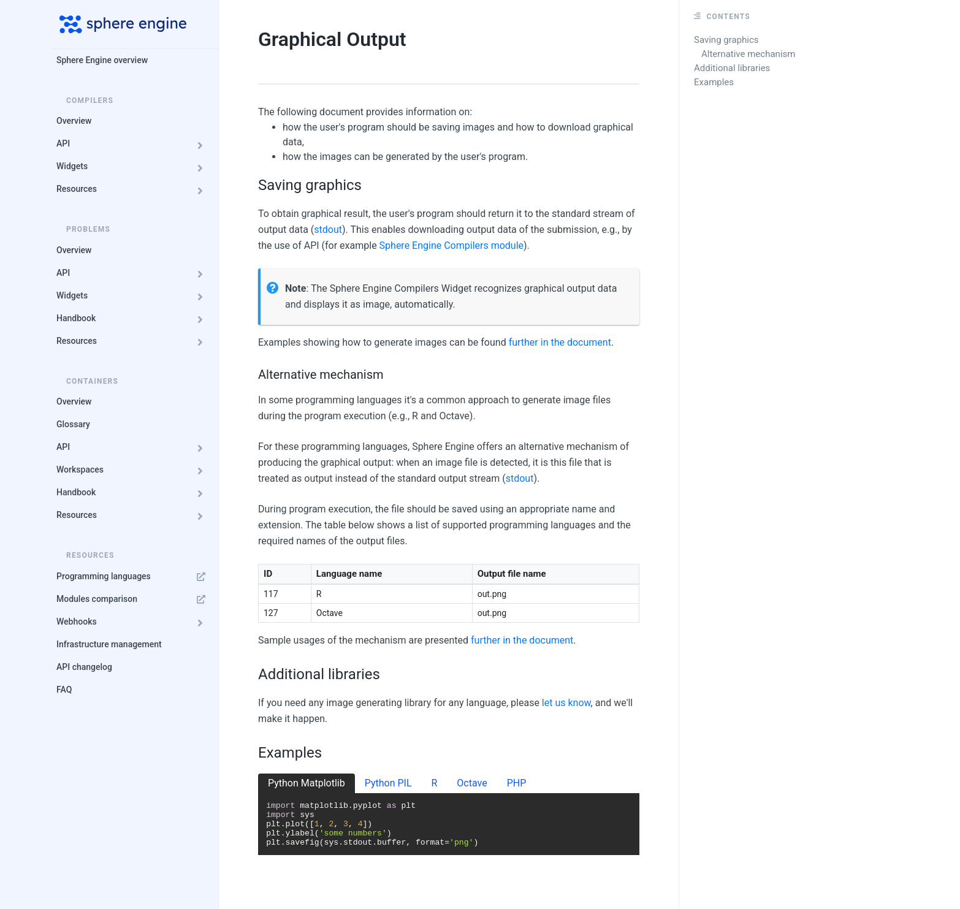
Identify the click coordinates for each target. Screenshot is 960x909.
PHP (517, 783)
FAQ (64, 689)
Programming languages (133, 576)
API (133, 143)
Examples (714, 82)
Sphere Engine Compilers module (451, 245)
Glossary (73, 424)
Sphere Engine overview (102, 60)
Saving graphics (726, 39)
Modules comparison (133, 599)
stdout (328, 229)
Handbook (133, 318)
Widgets (133, 166)
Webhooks (133, 621)
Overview (73, 121)
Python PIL (388, 783)
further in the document (560, 342)
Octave (472, 783)
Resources (133, 189)
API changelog (84, 667)
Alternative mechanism (748, 53)
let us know (566, 703)
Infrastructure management (109, 644)
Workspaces (133, 469)
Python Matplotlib (306, 783)
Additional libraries (732, 68)
